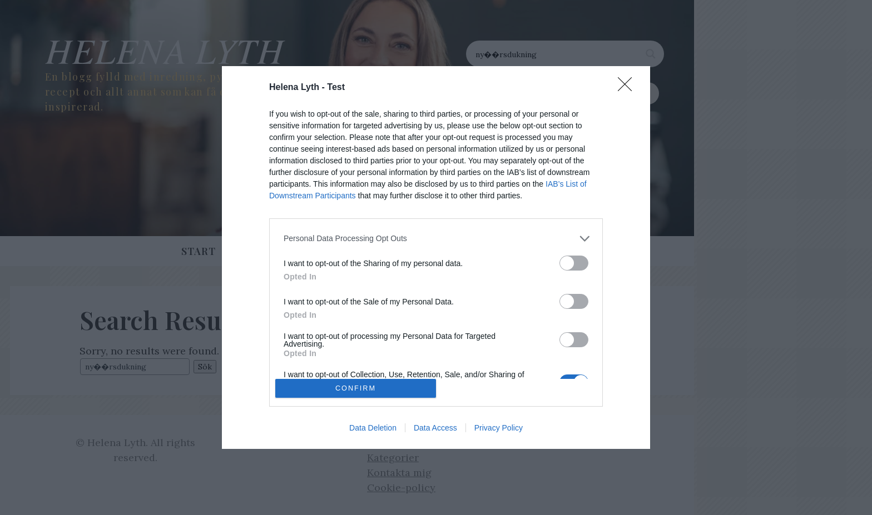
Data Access (435, 427)
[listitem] (436, 238)
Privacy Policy (498, 427)
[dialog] (436, 257)
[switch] (573, 263)
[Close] (628, 87)
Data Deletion (373, 427)
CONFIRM (355, 388)
